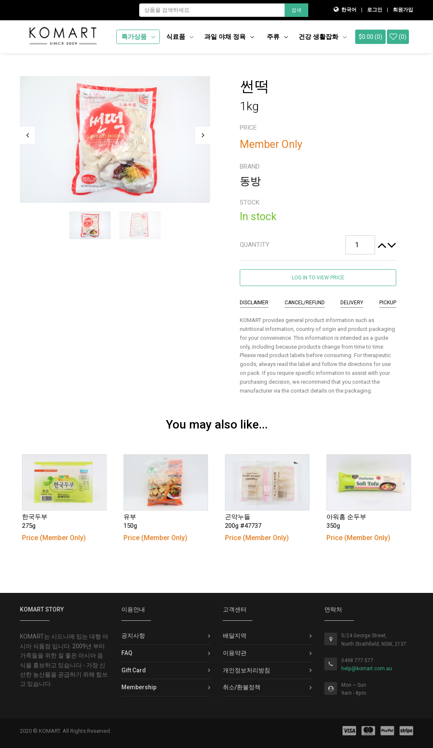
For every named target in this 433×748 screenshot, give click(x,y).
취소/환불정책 (241, 687)
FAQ (126, 653)
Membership (138, 687)
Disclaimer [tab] (254, 303)
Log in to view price (318, 278)
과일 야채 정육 (225, 37)
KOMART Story (42, 609)
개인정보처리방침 (246, 670)
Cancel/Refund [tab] (305, 303)
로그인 (374, 10)
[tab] (318, 245)
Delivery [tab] (351, 303)
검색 (296, 10)
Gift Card (133, 670)
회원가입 (403, 10)
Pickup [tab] (387, 303)
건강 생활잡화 (323, 37)
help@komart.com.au (366, 669)
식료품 (180, 37)
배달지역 (235, 635)
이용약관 (235, 653)
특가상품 (134, 37)
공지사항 (133, 635)
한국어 (348, 10)
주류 (274, 37)
